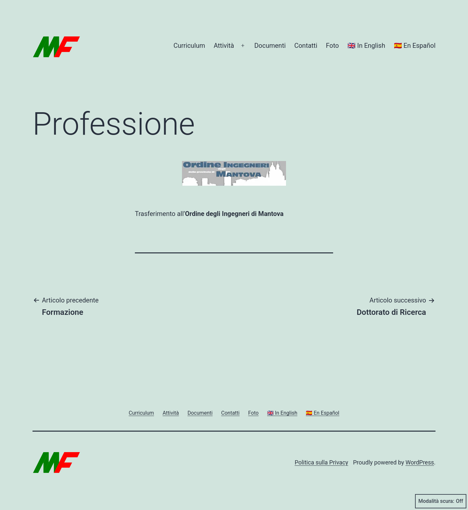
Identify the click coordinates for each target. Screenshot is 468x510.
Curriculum (189, 45)
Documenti (270, 45)
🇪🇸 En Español (415, 45)
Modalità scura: (440, 501)
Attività (224, 45)
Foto (332, 45)
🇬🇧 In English (366, 45)
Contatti (305, 45)
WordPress (420, 462)
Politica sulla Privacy (321, 462)
